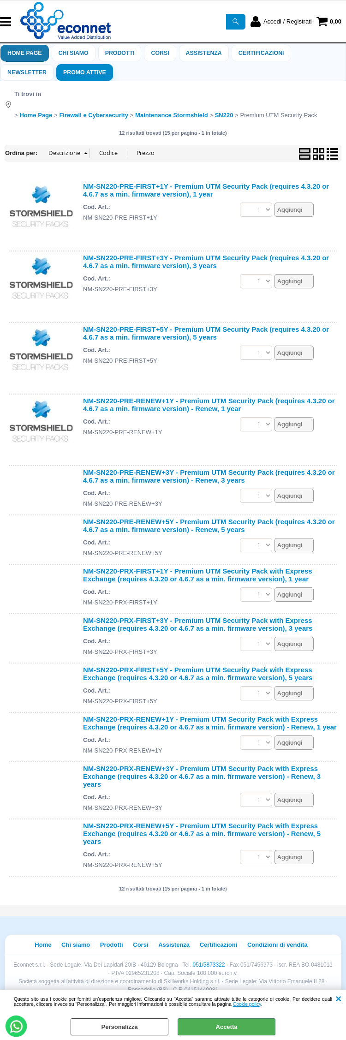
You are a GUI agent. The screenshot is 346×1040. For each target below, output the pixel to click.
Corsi (160, 53)
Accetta (227, 1026)
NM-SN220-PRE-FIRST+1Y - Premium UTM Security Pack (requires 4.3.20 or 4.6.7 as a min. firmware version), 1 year (206, 190)
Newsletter (27, 72)
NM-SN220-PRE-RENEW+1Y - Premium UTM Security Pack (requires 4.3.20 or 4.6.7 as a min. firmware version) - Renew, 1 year (209, 404)
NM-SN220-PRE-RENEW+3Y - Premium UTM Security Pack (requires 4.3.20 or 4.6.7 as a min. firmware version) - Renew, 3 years (209, 476)
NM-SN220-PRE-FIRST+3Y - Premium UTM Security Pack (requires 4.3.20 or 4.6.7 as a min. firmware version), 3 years (206, 261)
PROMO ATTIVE (84, 72)
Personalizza (119, 1026)
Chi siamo (74, 53)
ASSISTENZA (204, 53)
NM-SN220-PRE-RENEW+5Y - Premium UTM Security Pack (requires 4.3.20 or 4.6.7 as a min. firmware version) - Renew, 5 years (209, 525)
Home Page (24, 53)
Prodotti (120, 53)
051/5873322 (208, 965)
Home (43, 944)
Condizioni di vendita (277, 944)
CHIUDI (338, 999)
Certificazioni (261, 53)
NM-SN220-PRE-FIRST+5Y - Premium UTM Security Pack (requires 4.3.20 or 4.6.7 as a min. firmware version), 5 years (206, 333)
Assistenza (174, 944)
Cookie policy (247, 1004)
